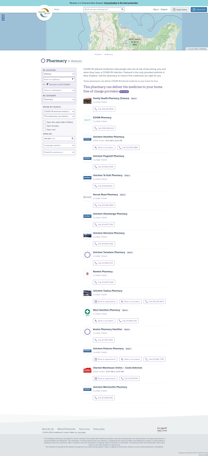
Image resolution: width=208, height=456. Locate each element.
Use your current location (59, 84)
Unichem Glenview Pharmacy (109, 233)
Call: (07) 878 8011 (103, 186)
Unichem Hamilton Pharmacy (108, 136)
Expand (99, 54)
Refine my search (52, 107)
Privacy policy (99, 429)
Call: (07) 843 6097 (104, 244)
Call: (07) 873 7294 (104, 224)
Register (164, 9)
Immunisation (110, 3)
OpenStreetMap (193, 51)
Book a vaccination (104, 147)
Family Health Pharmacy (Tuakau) (111, 98)
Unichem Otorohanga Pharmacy (110, 213)
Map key (110, 54)
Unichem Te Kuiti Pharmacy (107, 175)
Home (56, 9)
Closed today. (100, 102)
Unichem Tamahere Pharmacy (109, 252)
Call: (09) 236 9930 (104, 109)
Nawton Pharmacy (103, 271)
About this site (48, 429)
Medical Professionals (66, 429)
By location (49, 70)
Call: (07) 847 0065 (104, 282)
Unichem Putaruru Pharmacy (108, 348)
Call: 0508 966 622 (104, 128)
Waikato (76, 61)
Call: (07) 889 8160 (104, 398)
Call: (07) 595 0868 (128, 147)
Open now (49, 129)
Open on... (48, 134)
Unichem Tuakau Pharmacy (107, 290)
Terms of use (84, 429)
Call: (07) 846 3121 (128, 321)
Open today (99, 141)
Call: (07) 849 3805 (104, 205)
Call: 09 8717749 (129, 378)
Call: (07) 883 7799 (154, 359)
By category (49, 96)
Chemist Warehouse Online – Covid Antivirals (117, 367)
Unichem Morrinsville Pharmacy (110, 387)
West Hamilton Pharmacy (106, 310)
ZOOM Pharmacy (102, 117)
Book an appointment (105, 301)
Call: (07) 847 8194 (104, 340)
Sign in (156, 9)
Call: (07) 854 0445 (104, 167)
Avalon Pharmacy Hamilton (107, 329)
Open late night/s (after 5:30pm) (58, 122)
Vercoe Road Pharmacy (105, 194)
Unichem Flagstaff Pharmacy (108, 156)
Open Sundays (51, 126)
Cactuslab (82, 432)
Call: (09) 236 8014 (154, 301)
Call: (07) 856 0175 (104, 263)
